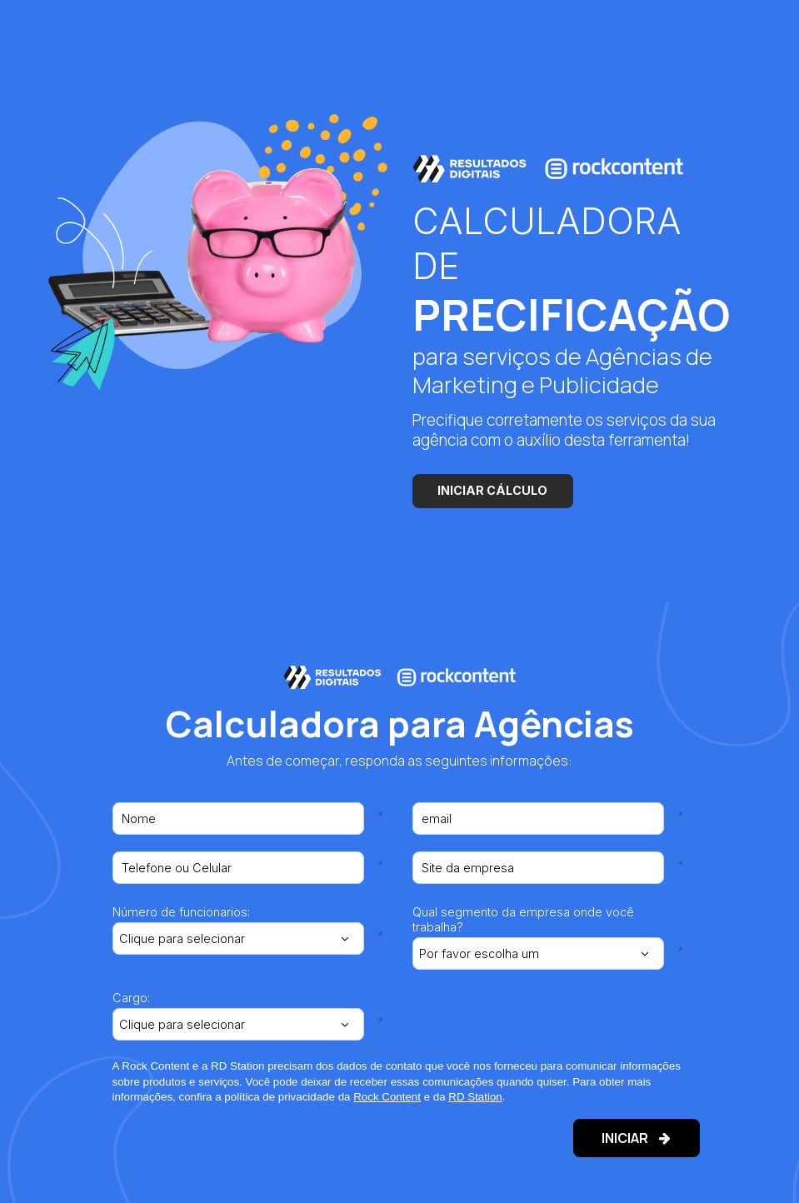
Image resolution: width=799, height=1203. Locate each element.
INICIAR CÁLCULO (492, 490)
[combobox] (238, 937)
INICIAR (624, 1138)
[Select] (238, 937)
